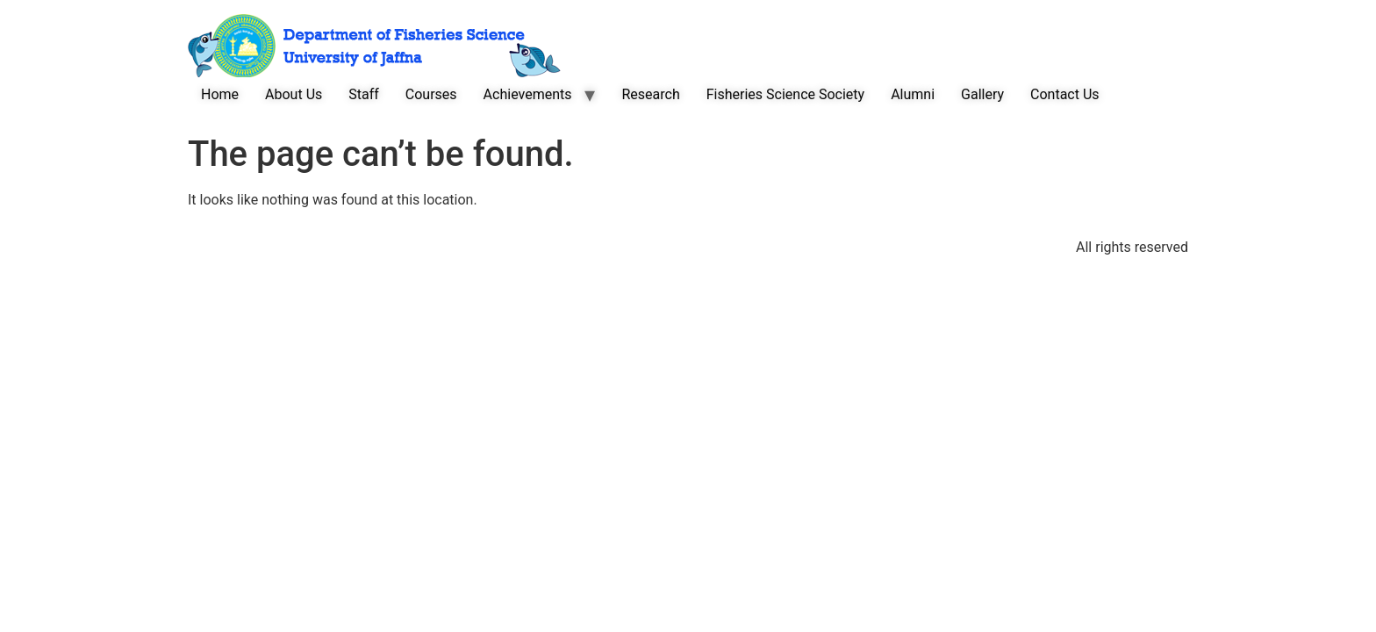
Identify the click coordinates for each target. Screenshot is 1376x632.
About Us (293, 94)
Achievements (528, 94)
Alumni (913, 94)
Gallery (982, 94)
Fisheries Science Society (785, 94)
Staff (363, 94)
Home (220, 94)
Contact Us (1065, 94)
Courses (431, 94)
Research (650, 94)
